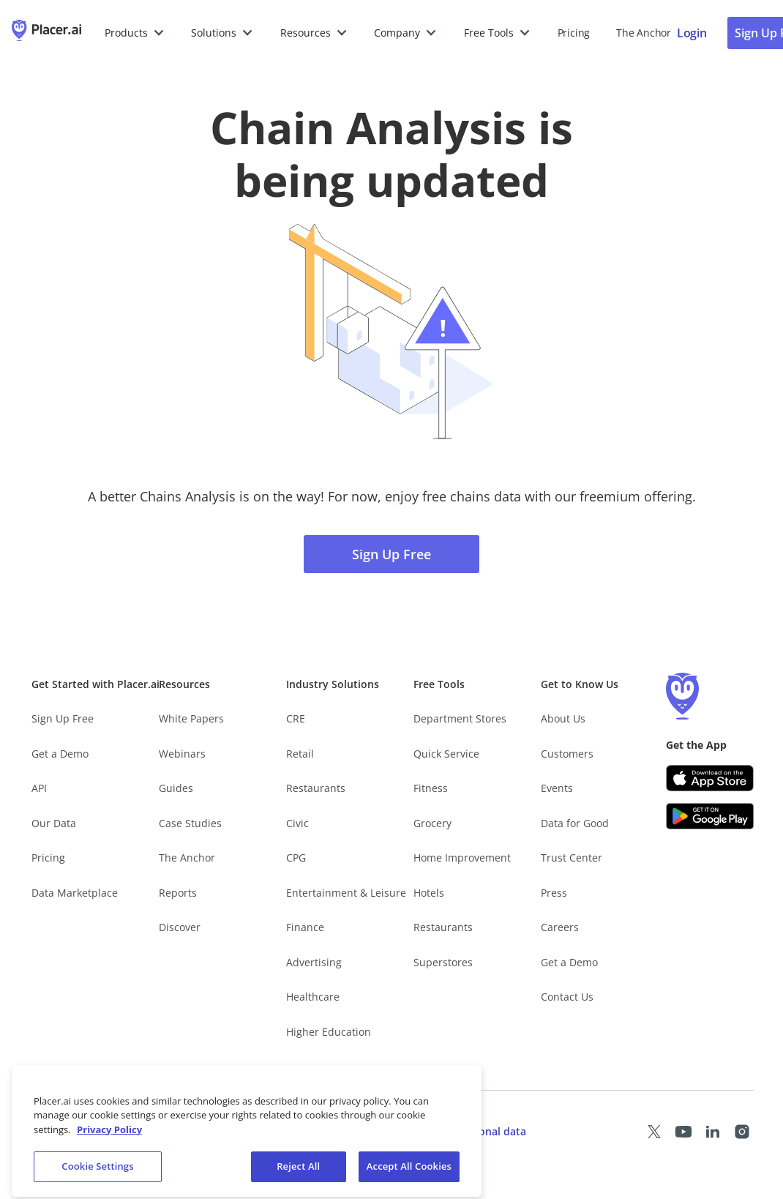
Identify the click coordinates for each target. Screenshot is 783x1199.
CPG (296, 857)
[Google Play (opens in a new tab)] (710, 816)
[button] (135, 32)
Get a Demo (60, 754)
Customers (567, 754)
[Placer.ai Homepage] (46, 33)
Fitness (430, 788)
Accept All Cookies (409, 1174)
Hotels (428, 893)
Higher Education (328, 1032)
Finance (305, 927)
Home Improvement (462, 857)
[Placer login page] (692, 33)
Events (557, 788)
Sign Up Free (391, 554)
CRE (295, 718)
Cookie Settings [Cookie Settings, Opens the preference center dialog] (97, 1174)
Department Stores (459, 718)
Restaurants (315, 788)
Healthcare (313, 997)
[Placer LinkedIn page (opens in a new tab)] (712, 1131)
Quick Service (446, 754)
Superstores (443, 962)
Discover (180, 927)
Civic (297, 823)
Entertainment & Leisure (346, 893)
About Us (563, 718)
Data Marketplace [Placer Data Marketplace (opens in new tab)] (74, 893)
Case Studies (190, 823)
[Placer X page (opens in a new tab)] (654, 1131)
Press (554, 893)
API (39, 788)
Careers (560, 927)
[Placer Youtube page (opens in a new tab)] (683, 1131)
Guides (176, 788)
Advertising (314, 962)
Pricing (574, 33)
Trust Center (571, 857)
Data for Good (575, 823)
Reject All (298, 1174)
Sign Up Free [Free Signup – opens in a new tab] (62, 718)
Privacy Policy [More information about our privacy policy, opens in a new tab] (109, 1137)
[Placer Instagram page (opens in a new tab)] (742, 1131)
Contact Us (567, 997)
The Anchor (187, 857)
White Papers (191, 718)
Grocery (432, 823)
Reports (178, 893)
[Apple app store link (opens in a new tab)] (710, 778)
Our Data (53, 823)
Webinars (182, 754)
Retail (300, 754)
